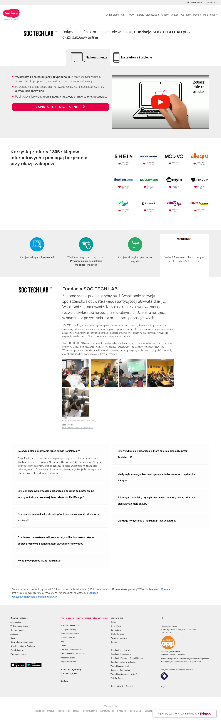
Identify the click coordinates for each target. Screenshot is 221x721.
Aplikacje (186, 14)
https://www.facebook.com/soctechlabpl (77, 427)
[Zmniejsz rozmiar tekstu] (210, 2)
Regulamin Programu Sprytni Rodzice (126, 658)
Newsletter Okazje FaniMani (22, 646)
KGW (131, 14)
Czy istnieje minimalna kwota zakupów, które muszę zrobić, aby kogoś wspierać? (58, 517)
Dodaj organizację (68, 629)
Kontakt (113, 642)
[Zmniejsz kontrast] (195, 2)
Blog (62, 642)
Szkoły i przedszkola (148, 14)
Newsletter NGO (67, 637)
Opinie (113, 622)
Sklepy (165, 14)
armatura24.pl (107, 711)
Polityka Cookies (117, 678)
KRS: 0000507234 (169, 632)
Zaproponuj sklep (18, 654)
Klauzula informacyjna (120, 670)
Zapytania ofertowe (118, 638)
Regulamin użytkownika (120, 650)
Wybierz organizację (19, 626)
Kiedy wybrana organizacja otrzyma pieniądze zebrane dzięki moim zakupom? (156, 477)
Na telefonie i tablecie (136, 57)
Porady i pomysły (17, 650)
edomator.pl (135, 711)
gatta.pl (76, 711)
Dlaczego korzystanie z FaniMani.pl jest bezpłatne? (147, 520)
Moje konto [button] (209, 14)
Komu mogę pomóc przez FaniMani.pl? (40, 560)
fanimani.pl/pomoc (160, 589)
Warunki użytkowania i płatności (124, 674)
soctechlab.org (68, 425)
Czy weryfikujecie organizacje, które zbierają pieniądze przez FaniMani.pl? (153, 454)
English (164, 686)
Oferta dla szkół (117, 634)
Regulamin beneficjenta (120, 654)
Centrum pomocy (17, 630)
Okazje (175, 14)
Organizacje (112, 14)
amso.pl (50, 711)
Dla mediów (115, 630)
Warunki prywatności (119, 666)
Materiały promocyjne (69, 634)
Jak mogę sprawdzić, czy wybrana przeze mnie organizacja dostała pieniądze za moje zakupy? (156, 500)
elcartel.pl (39, 711)
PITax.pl (191, 662)
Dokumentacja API (68, 673)
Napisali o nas (116, 618)
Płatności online (71, 650)
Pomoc (197, 14)
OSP (123, 14)
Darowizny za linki (72, 654)
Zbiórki (63, 646)
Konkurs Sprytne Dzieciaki (122, 686)
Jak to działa (15, 622)
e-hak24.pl (122, 711)
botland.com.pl (90, 711)
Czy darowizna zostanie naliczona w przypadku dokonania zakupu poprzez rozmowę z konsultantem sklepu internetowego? (56, 540)
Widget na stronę (67, 658)
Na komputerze (96, 57)
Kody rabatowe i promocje (21, 642)
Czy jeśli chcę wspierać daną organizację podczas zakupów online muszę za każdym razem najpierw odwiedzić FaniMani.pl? (56, 494)
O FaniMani (115, 626)
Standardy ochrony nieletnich (123, 662)
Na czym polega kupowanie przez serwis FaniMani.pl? (49, 451)
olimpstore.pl (63, 711)
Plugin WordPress (68, 662)
